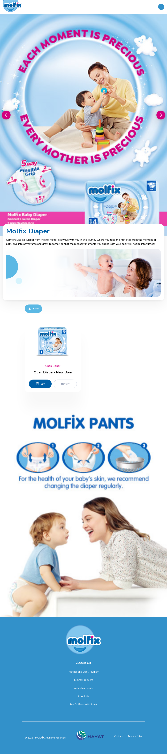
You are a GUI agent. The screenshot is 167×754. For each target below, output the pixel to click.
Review (65, 384)
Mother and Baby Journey (83, 672)
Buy (40, 384)
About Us (83, 696)
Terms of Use (135, 736)
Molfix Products (83, 680)
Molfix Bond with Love (83, 704)
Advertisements (83, 688)
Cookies (118, 736)
